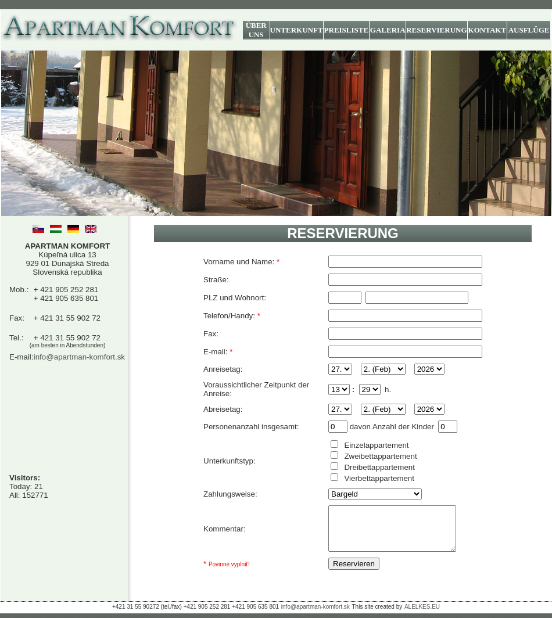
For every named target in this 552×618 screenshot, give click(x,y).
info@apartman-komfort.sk (79, 357)
